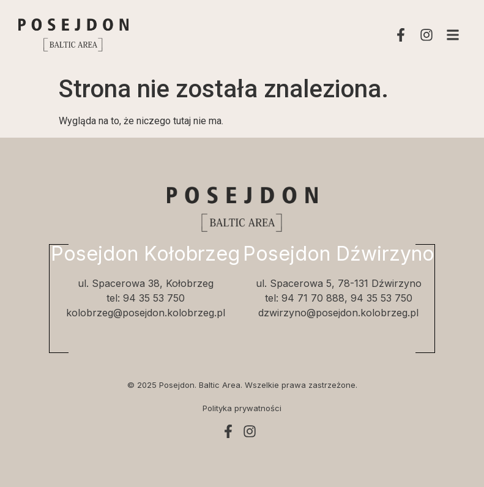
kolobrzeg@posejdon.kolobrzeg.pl (145, 313)
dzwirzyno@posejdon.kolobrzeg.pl (338, 313)
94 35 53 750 (154, 298)
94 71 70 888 (312, 298)
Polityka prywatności (242, 408)
